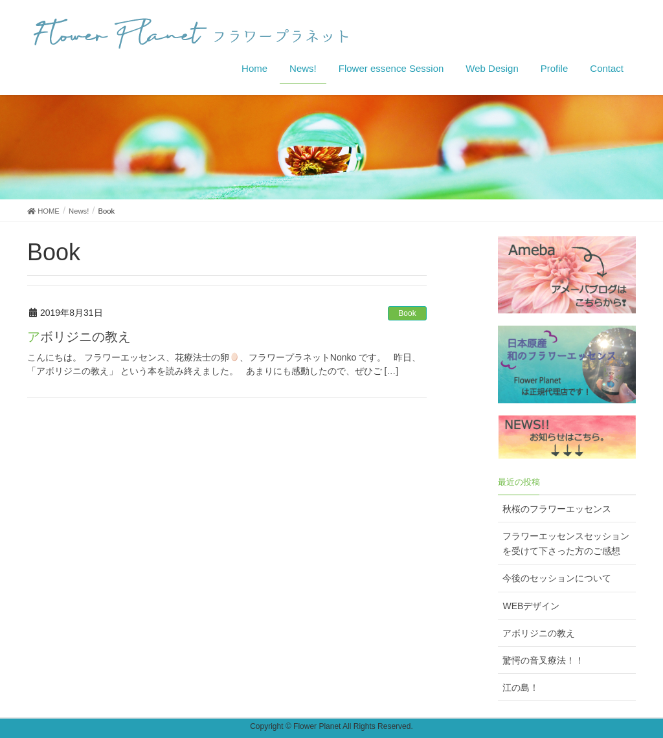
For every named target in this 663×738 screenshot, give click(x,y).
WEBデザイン (530, 606)
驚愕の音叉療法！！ (543, 660)
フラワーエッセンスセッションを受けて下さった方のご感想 (565, 543)
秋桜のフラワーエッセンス (556, 509)
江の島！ (520, 687)
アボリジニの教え (79, 337)
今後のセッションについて (556, 578)
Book (407, 313)
